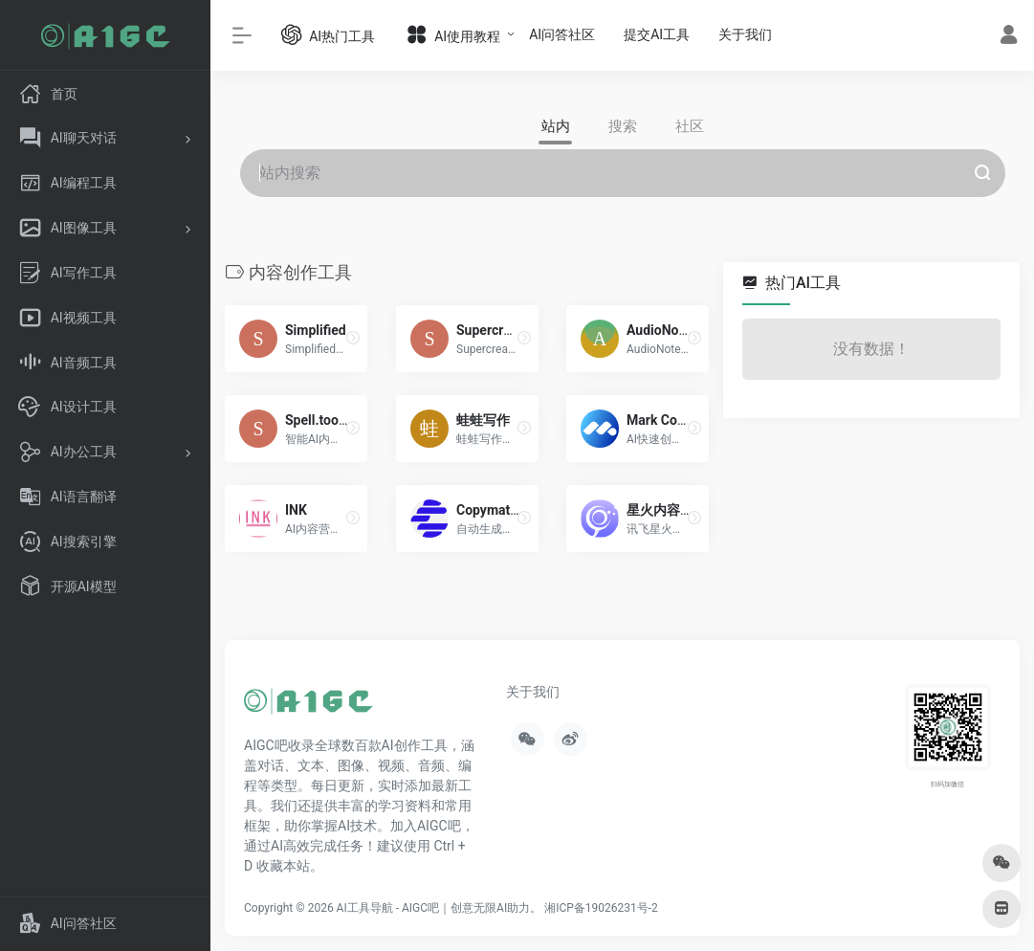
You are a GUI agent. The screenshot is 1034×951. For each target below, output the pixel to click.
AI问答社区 (562, 34)
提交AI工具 (657, 34)
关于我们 (745, 34)
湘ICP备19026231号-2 (601, 908)
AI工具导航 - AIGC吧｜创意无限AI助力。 (439, 908)
